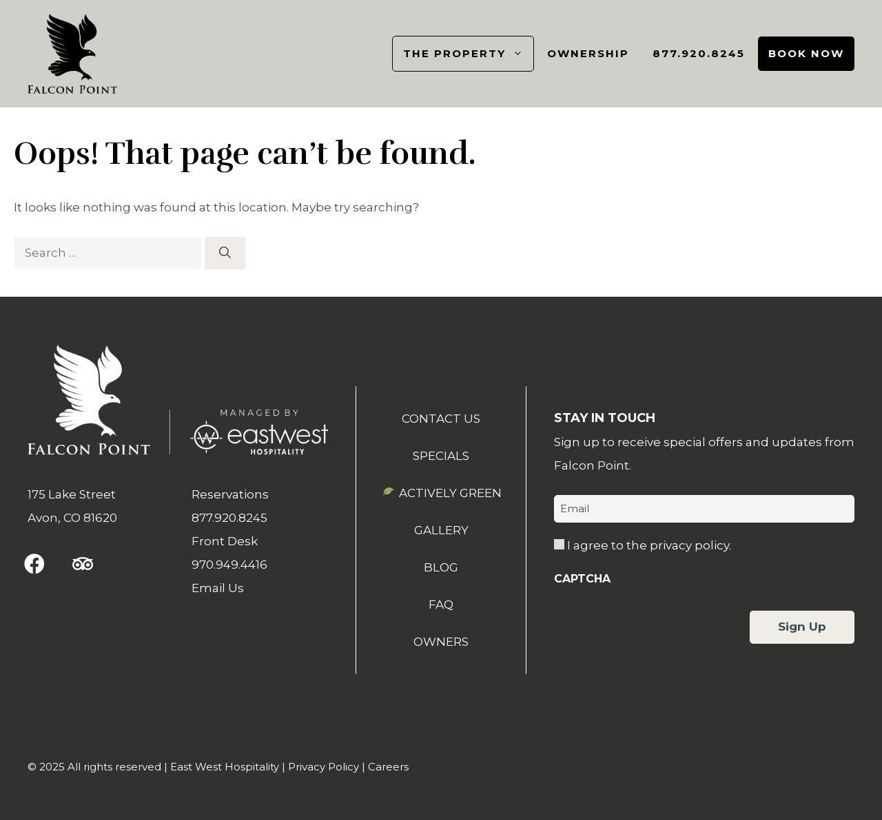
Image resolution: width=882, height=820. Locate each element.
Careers (388, 766)
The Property (468, 53)
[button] (34, 564)
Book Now (806, 53)
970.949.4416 (229, 564)
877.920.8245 (699, 53)
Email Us (218, 588)
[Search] (225, 253)
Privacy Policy (323, 766)
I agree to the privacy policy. (649, 545)
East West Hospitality (224, 766)
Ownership (588, 53)
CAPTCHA (582, 578)
